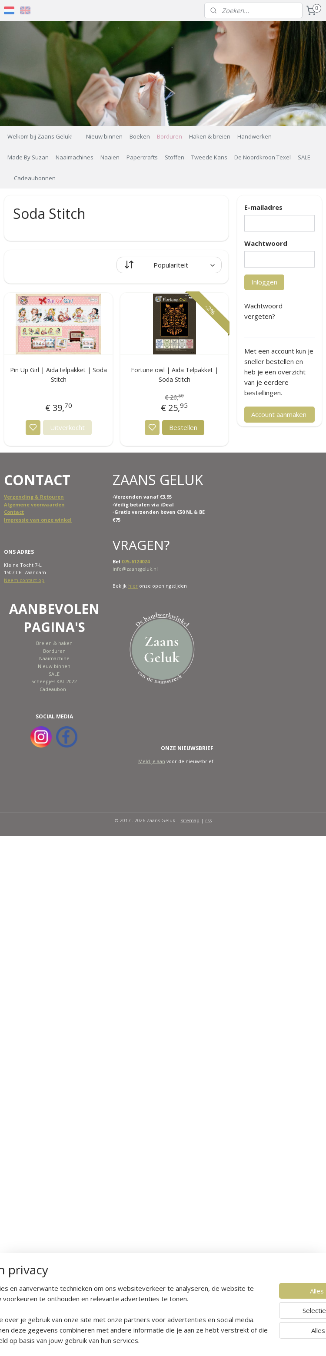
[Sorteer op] (169, 265)
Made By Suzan (28, 157)
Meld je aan (151, 761)
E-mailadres (263, 207)
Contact (14, 512)
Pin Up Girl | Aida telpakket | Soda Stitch (58, 375)
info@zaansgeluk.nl (135, 569)
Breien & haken (54, 643)
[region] (105, 1298)
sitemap (190, 820)
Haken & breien (209, 136)
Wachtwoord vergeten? (263, 311)
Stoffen (174, 157)
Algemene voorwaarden (34, 504)
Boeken (140, 136)
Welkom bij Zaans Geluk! (40, 136)
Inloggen (264, 282)
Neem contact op (24, 580)
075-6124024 (136, 561)
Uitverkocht (67, 427)
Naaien (110, 157)
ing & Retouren (44, 496)
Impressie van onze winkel (38, 519)
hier (133, 585)
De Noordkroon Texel (262, 157)
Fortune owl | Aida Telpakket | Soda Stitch (174, 375)
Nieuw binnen (104, 136)
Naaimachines (74, 157)
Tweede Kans (209, 157)
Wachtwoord (265, 243)
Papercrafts (142, 157)
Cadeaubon (53, 689)
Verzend (14, 496)
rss (208, 820)
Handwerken (254, 136)
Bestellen (183, 427)
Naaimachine (54, 658)
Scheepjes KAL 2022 (54, 681)
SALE (304, 157)
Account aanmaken (278, 414)
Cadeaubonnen (35, 178)
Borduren (169, 136)
